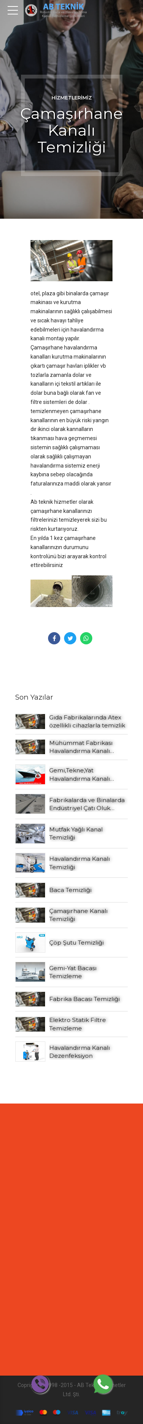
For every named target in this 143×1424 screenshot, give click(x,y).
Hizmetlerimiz (71, 98)
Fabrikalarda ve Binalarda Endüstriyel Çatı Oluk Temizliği (87, 804)
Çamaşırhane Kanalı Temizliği (78, 915)
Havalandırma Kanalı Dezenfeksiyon (79, 1051)
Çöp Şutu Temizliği (76, 942)
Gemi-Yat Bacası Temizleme (72, 972)
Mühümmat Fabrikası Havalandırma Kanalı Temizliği (80, 747)
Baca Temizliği (70, 890)
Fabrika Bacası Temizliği (84, 999)
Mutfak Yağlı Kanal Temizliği (76, 833)
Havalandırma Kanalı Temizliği (79, 862)
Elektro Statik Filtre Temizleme (77, 1024)
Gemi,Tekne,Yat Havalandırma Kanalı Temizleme (79, 775)
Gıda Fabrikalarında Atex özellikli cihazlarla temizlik (87, 721)
